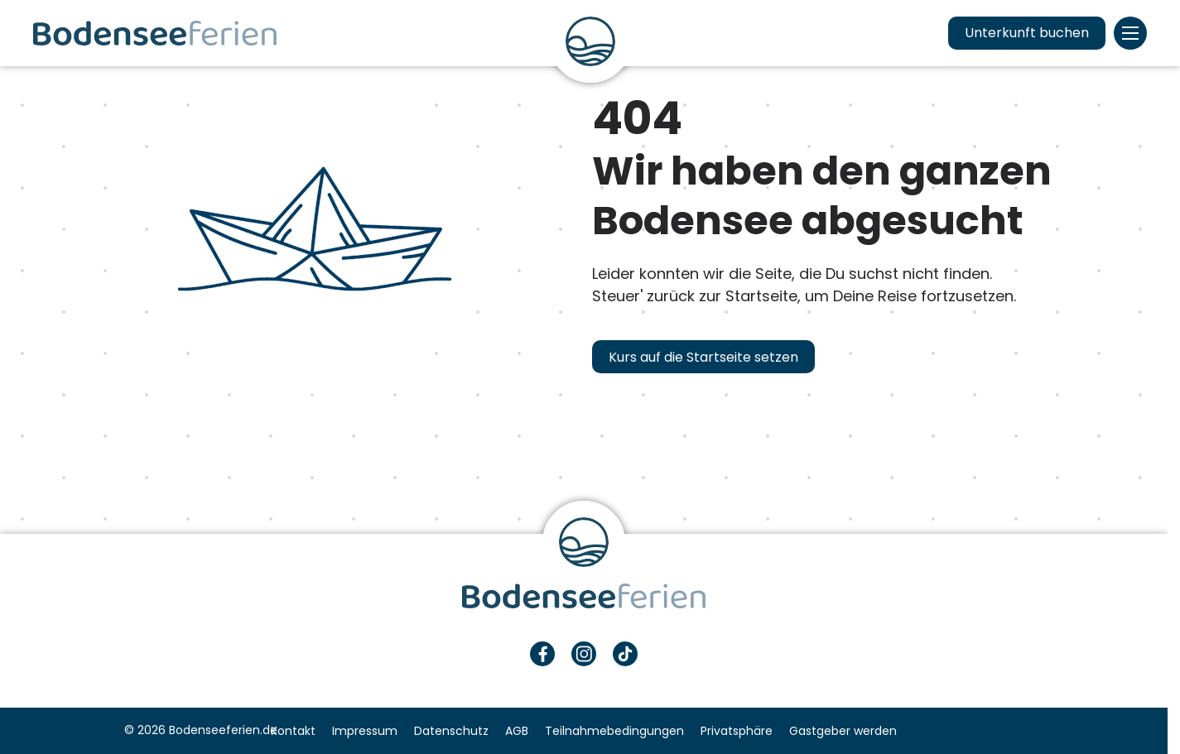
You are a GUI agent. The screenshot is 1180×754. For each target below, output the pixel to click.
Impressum (364, 731)
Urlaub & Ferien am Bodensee (155, 33)
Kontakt (293, 731)
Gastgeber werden (843, 731)
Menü (1130, 33)
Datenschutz (451, 731)
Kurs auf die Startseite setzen (703, 357)
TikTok (625, 653)
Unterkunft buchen (1027, 32)
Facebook (542, 653)
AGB (516, 731)
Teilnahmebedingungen (614, 731)
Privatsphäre (737, 731)
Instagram (583, 653)
